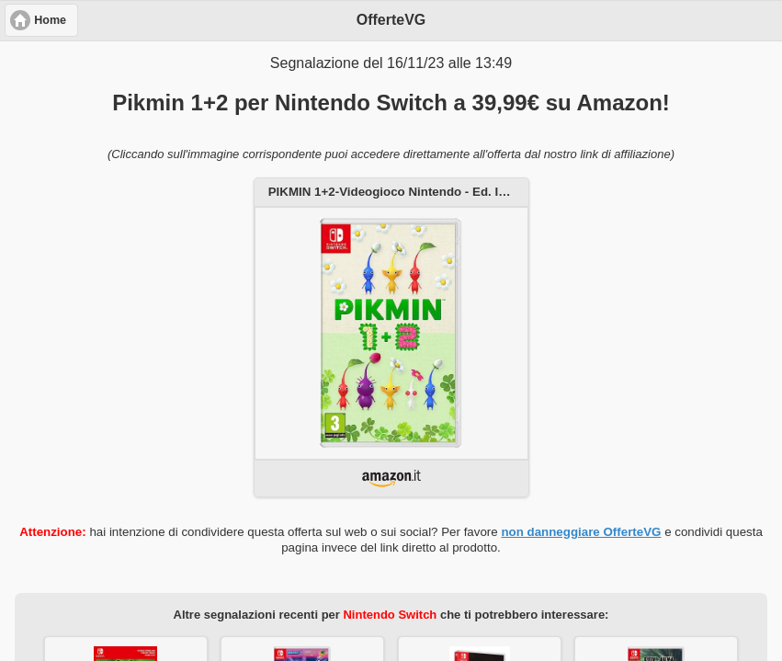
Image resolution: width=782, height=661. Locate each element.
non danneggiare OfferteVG (581, 532)
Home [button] (50, 20)
